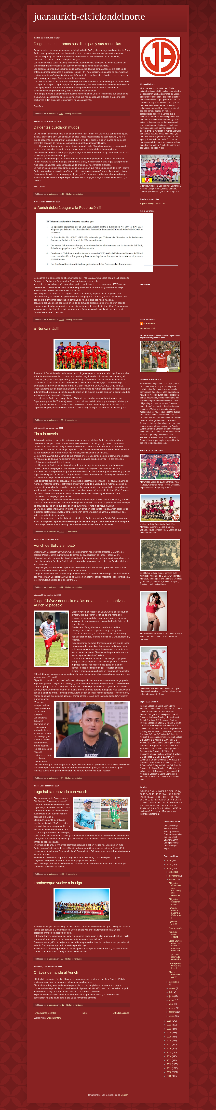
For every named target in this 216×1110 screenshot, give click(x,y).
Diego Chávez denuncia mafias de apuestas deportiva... (175, 946)
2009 (169, 1076)
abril (171, 1004)
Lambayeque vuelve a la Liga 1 (59, 883)
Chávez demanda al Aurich (56, 972)
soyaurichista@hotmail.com (152, 203)
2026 (169, 860)
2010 (169, 1072)
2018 (169, 1040)
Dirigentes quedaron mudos (56, 127)
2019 (169, 1037)
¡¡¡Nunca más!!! (46, 328)
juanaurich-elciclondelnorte (89, 16)
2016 (169, 1048)
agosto (172, 988)
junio (171, 996)
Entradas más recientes (45, 1013)
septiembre (174, 982)
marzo (172, 1008)
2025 (169, 864)
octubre (173, 880)
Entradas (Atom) (54, 1018)
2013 (169, 1060)
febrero (172, 1012)
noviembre (174, 876)
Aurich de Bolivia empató (54, 545)
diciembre (174, 872)
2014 (169, 1056)
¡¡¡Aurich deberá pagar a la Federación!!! (67, 207)
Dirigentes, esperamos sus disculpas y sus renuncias (77, 44)
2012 (169, 1064)
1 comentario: (72, 532)
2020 (169, 1033)
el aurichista (149, 324)
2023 (169, 1021)
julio (171, 992)
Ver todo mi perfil (147, 328)
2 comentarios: (71, 420)
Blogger (124, 1095)
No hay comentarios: (74, 114)
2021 (169, 1029)
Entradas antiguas (121, 1013)
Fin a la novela (46, 434)
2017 (169, 1044)
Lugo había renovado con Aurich (60, 792)
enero (172, 1016)
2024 (169, 868)
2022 (169, 1025)
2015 (169, 1052)
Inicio (84, 1013)
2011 (169, 1068)
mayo (172, 1000)
